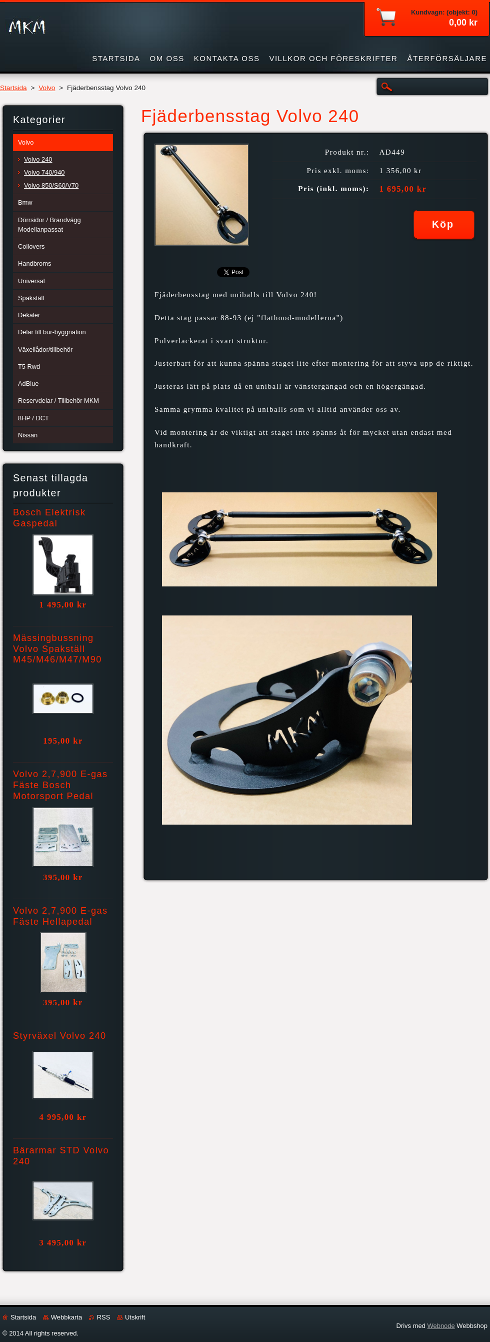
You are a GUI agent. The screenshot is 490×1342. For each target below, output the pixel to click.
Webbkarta (66, 1317)
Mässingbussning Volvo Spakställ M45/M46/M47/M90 (57, 649)
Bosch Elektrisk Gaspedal (49, 517)
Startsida (13, 88)
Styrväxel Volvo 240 (59, 1036)
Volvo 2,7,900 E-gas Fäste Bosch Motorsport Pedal (60, 785)
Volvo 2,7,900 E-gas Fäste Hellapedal (60, 916)
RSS (103, 1317)
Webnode (440, 1325)
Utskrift (135, 1317)
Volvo (46, 88)
